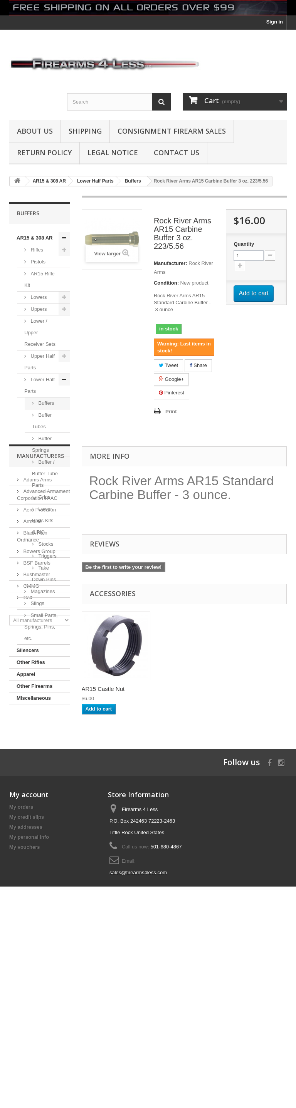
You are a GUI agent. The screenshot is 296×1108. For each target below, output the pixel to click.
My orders (21, 992)
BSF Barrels (36, 831)
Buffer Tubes (42, 420)
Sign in (274, 22)
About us (35, 131)
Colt (27, 866)
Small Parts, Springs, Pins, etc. (41, 626)
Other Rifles (31, 662)
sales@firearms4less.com (138, 1057)
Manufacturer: (170, 263)
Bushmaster (36, 843)
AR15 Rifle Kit (39, 279)
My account (29, 979)
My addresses (25, 1012)
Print (171, 411)
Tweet (168, 365)
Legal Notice (112, 152)
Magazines (42, 591)
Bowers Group (39, 820)
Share (198, 365)
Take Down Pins (44, 573)
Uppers (38, 309)
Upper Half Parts (39, 361)
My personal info (29, 1022)
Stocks (45, 544)
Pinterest (171, 393)
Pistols (37, 262)
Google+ (171, 379)
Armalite (32, 790)
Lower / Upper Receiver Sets (40, 332)
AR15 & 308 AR (34, 238)
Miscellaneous (34, 698)
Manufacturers (40, 727)
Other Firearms (34, 686)
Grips (43, 497)
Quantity (244, 244)
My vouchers (24, 1032)
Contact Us (176, 152)
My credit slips (26, 1002)
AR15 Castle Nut (179, 689)
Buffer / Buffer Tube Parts (45, 473)
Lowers (38, 297)
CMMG (30, 854)
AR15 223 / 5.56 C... (108, 689)
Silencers (28, 650)
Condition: (166, 283)
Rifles (36, 250)
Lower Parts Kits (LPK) (43, 520)
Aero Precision (39, 778)
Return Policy (44, 152)
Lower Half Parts (39, 385)
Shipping (85, 131)
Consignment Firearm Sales (172, 131)
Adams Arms (37, 748)
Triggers (47, 556)
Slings (36, 603)
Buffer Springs (42, 444)
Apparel (26, 674)
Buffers (45, 403)
